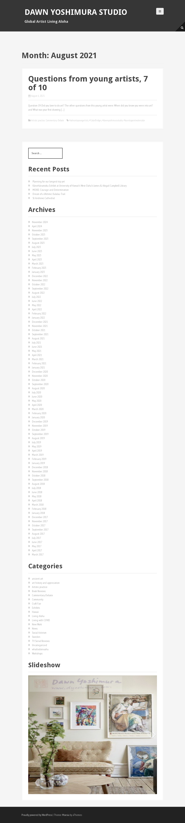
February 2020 (39, 413)
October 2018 (38, 475)
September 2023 (40, 238)
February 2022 (39, 313)
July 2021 (36, 342)
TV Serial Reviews (41, 641)
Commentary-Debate (55, 120)
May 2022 (36, 305)
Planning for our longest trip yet (49, 181)
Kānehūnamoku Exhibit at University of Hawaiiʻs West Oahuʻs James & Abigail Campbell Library (80, 185)
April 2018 (37, 500)
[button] (31, 735)
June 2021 (37, 346)
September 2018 (40, 479)
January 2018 (38, 513)
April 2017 (37, 550)
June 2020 (37, 396)
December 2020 (40, 371)
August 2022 (38, 292)
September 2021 (40, 334)
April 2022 (37, 309)
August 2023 (38, 243)
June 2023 (37, 251)
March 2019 (37, 455)
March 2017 (37, 554)
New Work (37, 624)
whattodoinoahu (40, 649)
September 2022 (40, 288)
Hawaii (35, 612)
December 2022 (40, 276)
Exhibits (36, 607)
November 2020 (40, 376)
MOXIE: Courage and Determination (51, 190)
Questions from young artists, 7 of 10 (88, 83)
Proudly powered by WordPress (37, 815)
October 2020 (38, 380)
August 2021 (38, 338)
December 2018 (40, 467)
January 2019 (38, 463)
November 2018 (40, 471)
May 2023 (36, 255)
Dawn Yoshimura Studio (75, 12)
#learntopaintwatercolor (134, 120)
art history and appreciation (46, 583)
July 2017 (36, 538)
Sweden (36, 637)
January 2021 (38, 367)
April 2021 (37, 355)
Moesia (65, 815)
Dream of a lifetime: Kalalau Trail (49, 194)
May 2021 (36, 351)
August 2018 (38, 484)
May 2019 (36, 446)
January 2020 (38, 417)
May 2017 (36, 546)
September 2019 (40, 434)
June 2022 (37, 301)
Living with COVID (41, 620)
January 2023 (38, 272)
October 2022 (38, 284)
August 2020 (38, 388)
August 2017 (38, 533)
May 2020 (36, 400)
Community (37, 599)
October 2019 (38, 430)
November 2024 (40, 222)
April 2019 (37, 450)
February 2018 (39, 509)
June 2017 (37, 542)
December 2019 (40, 421)
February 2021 (39, 363)
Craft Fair (36, 603)
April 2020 (37, 405)
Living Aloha (38, 616)
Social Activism (39, 632)
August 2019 (38, 438)
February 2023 (39, 268)
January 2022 (38, 317)
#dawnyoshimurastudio (112, 120)
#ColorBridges (95, 120)
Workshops (37, 653)
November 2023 (40, 230)
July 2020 (36, 392)
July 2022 (36, 297)
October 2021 (38, 330)
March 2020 (37, 409)
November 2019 (40, 425)
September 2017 (40, 529)
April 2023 (37, 259)
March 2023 (37, 263)
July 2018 (36, 488)
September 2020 (40, 384)
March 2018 (37, 504)
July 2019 (36, 442)
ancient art (37, 578)
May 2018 (36, 496)
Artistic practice (38, 120)
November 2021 (40, 326)
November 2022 (40, 280)
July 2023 (36, 247)
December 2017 (40, 517)
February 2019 (39, 459)
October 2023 (38, 234)
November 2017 (40, 521)
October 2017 (38, 525)
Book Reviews (39, 591)
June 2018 (37, 492)
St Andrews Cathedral (44, 198)
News (35, 628)
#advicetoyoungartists (78, 120)
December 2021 (40, 322)
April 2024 (37, 226)
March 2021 (37, 359)
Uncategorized (39, 645)
